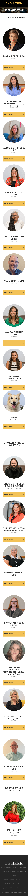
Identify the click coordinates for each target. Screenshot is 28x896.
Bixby (10, 884)
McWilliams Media (15, 892)
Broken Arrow (22, 879)
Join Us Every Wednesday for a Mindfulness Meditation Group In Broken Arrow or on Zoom (14, 871)
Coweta (20, 884)
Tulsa (16, 879)
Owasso (15, 884)
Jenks (7, 884)
